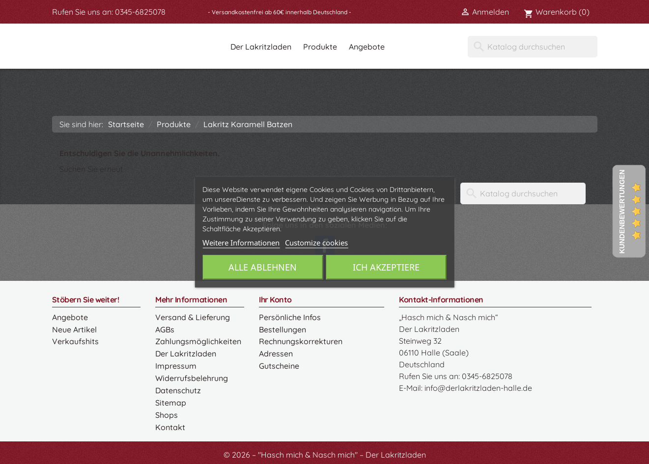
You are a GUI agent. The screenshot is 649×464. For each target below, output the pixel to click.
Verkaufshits (75, 341)
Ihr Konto (275, 299)
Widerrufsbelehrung (191, 376)
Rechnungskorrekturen (300, 341)
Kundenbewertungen (622, 211)
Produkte (320, 47)
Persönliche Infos (289, 317)
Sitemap (170, 400)
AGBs (164, 329)
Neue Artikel (74, 329)
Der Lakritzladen (260, 47)
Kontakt (169, 423)
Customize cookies (316, 242)
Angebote (367, 47)
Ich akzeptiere (386, 267)
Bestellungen (282, 329)
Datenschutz (177, 388)
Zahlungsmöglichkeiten (197, 341)
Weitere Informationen (241, 242)
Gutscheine (278, 364)
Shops (166, 411)
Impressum (176, 364)
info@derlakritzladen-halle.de (478, 388)
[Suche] (532, 46)
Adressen (276, 352)
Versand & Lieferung (192, 317)
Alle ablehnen (262, 267)
